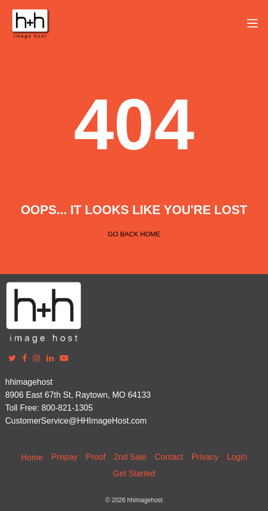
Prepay (64, 457)
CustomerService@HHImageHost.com (76, 420)
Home (32, 457)
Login (237, 457)
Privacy (205, 457)
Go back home (134, 234)
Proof (95, 457)
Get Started (134, 473)
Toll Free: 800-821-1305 (49, 407)
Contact (169, 457)
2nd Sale (130, 457)
